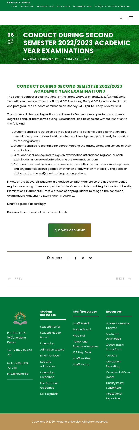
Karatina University (43, 59)
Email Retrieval (50, 355)
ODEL (14, 6)
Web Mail (79, 335)
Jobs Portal (63, 6)
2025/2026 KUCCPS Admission (112, 6)
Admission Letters (52, 349)
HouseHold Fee (82, 6)
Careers (111, 355)
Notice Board (82, 329)
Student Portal (45, 6)
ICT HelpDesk (49, 394)
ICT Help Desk (82, 352)
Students (71, 59)
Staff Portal (27, 6)
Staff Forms (81, 364)
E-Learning (47, 343)
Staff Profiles (81, 358)
